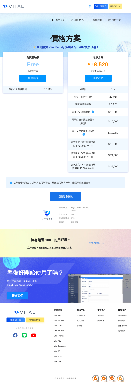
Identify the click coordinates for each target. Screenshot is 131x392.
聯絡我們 (17, 296)
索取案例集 (35, 320)
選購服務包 (66, 196)
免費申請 (33, 78)
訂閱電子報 (15, 320)
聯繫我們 (98, 78)
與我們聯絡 (96, 243)
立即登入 (98, 6)
